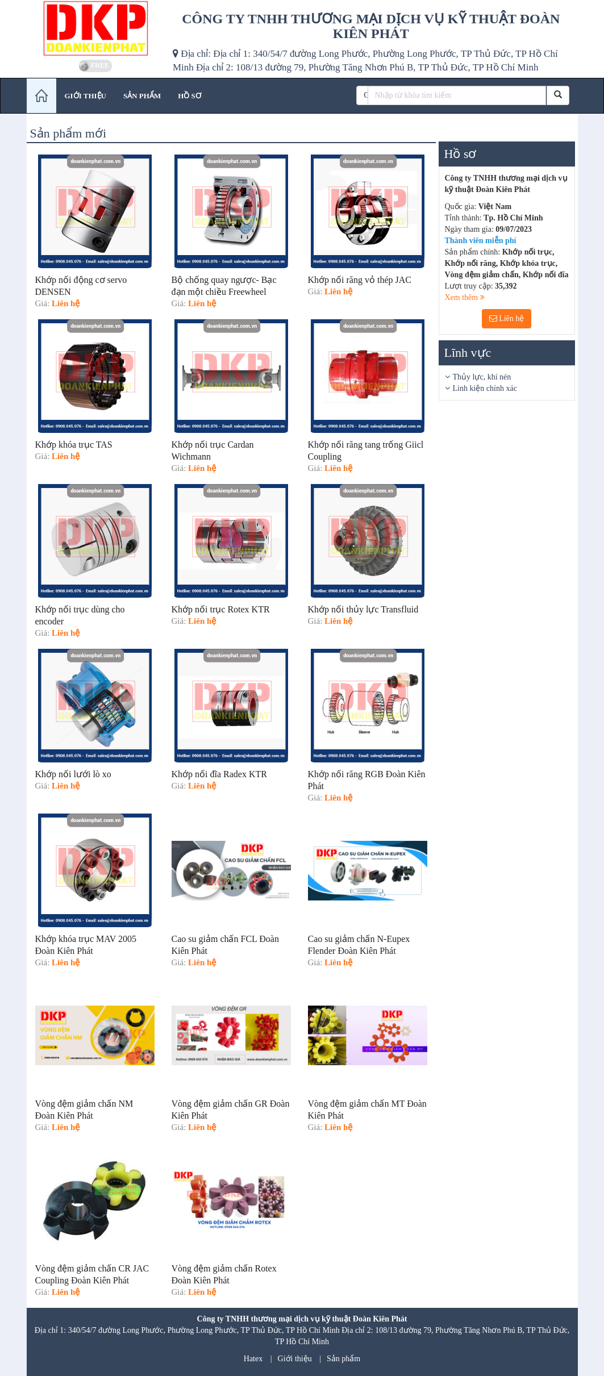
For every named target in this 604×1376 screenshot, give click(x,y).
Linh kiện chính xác (485, 388)
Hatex (253, 1358)
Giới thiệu (295, 1358)
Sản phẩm (343, 1358)
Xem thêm (465, 297)
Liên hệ (506, 318)
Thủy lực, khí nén (482, 377)
